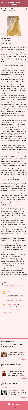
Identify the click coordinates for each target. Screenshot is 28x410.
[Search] (26, 3)
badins (17, 407)
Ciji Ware (7, 286)
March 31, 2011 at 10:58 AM (14, 300)
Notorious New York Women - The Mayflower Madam (12, 346)
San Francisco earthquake (17, 286)
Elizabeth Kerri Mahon (14, 3)
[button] (26, 9)
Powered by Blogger (14, 404)
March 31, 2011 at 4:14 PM (13, 309)
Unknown (9, 292)
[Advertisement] (14, 325)
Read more (24, 359)
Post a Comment (7, 312)
